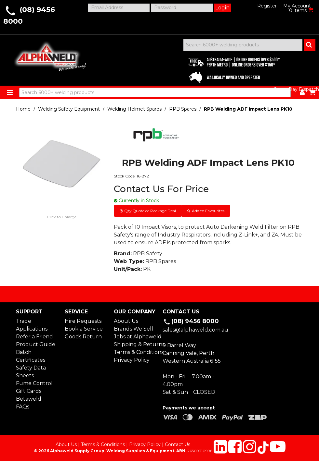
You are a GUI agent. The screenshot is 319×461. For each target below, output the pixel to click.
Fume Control (34, 383)
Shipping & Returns (135, 344)
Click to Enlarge (61, 216)
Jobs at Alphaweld (135, 337)
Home (23, 109)
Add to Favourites (208, 210)
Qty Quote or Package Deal (150, 210)
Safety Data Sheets (31, 372)
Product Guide (35, 344)
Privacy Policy (132, 360)
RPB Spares (182, 109)
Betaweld (28, 399)
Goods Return (83, 337)
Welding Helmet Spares (134, 109)
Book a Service (84, 329)
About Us (126, 321)
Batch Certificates (30, 356)
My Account (297, 6)
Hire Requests (83, 321)
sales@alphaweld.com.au (195, 330)
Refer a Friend (34, 337)
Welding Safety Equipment (69, 109)
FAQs (22, 407)
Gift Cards (28, 391)
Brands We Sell (133, 329)
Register (267, 6)
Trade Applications (31, 325)
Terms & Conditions (135, 352)
